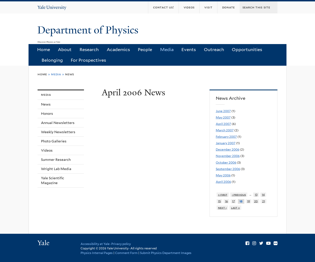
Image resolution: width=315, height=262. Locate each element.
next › (222, 207)
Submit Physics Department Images (165, 253)
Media (167, 49)
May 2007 (223, 117)
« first (223, 194)
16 (226, 201)
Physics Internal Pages (97, 253)
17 (233, 201)
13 (256, 194)
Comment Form (126, 253)
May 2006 (223, 175)
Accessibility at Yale (95, 244)
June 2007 (223, 111)
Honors (47, 114)
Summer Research (56, 160)
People (145, 49)
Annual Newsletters (58, 123)
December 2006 (227, 149)
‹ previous (239, 194)
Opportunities (247, 49)
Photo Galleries (53, 141)
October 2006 (226, 162)
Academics (118, 49)
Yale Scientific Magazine (52, 180)
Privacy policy (121, 244)
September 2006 (228, 169)
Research (89, 49)
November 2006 (228, 156)
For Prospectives (88, 60)
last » (235, 207)
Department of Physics (89, 30)
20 (256, 201)
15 (219, 201)
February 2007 (226, 137)
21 (263, 201)
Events (188, 49)
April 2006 (223, 182)
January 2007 (225, 143)
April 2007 (223, 124)
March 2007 (225, 130)
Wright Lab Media (56, 169)
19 (248, 201)
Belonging (52, 60)
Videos (47, 150)
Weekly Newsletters (58, 132)
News (69, 74)
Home (43, 49)
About (65, 49)
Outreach (214, 49)
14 (263, 194)
